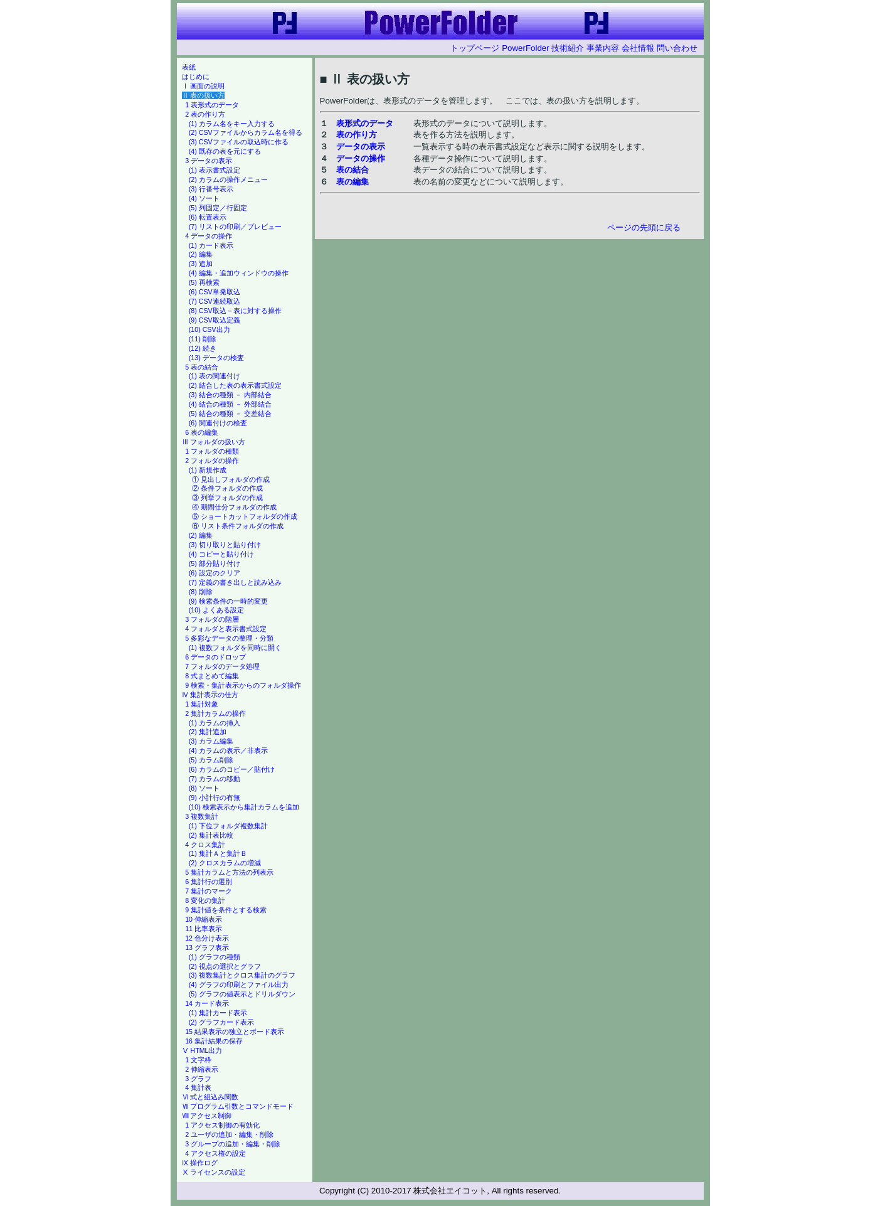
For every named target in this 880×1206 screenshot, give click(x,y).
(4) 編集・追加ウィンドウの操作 (239, 273)
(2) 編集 (201, 254)
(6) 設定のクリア (214, 573)
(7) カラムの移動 (214, 778)
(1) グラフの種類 (214, 957)
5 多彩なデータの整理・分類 (229, 638)
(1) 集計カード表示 (218, 1013)
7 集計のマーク (208, 891)
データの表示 (360, 146)
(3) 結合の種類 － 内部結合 (230, 394)
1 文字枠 (198, 1060)
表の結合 (352, 169)
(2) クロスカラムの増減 (225, 863)
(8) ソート (204, 788)
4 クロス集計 (205, 844)
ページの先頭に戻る (644, 227)
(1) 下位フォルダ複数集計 (228, 826)
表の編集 (352, 181)
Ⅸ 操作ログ (200, 1162)
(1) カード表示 (211, 245)
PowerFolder (525, 48)
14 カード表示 (207, 1003)
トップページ (474, 48)
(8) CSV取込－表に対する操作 (235, 310)
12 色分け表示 (207, 938)
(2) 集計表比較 (211, 835)
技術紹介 (567, 48)
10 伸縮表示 (203, 919)
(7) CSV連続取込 (214, 301)
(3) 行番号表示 (211, 189)
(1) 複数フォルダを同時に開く (235, 647)
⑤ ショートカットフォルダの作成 (244, 516)
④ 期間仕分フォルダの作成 (234, 507)
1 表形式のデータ (212, 105)
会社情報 (638, 48)
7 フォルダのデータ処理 (222, 666)
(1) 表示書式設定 (214, 170)
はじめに (195, 76)
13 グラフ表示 (207, 947)
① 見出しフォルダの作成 (231, 479)
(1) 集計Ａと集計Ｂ (218, 853)
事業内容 (602, 48)
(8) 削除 (201, 591)
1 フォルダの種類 (212, 451)
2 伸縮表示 (201, 1069)
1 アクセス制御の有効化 (222, 1125)
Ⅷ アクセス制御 (207, 1115)
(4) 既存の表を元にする (225, 151)
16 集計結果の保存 (214, 1041)
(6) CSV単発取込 (214, 292)
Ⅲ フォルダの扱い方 (214, 442)
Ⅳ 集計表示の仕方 (210, 694)
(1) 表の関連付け (214, 376)
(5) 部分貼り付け (214, 563)
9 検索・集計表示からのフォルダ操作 (243, 685)
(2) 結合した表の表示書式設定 (235, 385)
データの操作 (360, 158)
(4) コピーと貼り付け (221, 554)
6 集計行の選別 (208, 881)
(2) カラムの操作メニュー (228, 179)
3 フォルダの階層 (212, 619)
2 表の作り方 (205, 114)
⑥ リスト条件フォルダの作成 (238, 526)
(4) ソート (204, 198)
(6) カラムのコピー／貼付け (232, 769)
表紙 (189, 67)
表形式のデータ (364, 123)
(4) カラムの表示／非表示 (228, 750)
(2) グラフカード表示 (221, 1022)
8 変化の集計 (205, 900)
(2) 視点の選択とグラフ (225, 966)
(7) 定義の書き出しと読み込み (235, 582)
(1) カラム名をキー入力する (232, 123)
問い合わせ (677, 48)
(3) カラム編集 (211, 741)
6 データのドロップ (215, 657)
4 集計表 (198, 1087)
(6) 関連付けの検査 (218, 423)
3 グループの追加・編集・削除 (232, 1144)
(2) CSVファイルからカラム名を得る (245, 132)
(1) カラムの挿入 (214, 723)
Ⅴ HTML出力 (202, 1050)
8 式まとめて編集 (212, 676)
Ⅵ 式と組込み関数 (210, 1097)
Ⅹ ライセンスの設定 (214, 1172)
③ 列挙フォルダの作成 (227, 497)
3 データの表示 (208, 160)
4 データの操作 (208, 236)
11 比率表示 (203, 928)
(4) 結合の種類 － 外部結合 (230, 404)
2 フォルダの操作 (212, 460)
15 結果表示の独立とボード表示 (234, 1031)
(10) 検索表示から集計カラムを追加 (244, 807)
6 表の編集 (201, 432)
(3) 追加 (201, 263)
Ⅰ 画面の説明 (203, 86)
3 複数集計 (201, 816)
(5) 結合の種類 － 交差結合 (230, 413)
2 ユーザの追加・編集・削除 (229, 1134)
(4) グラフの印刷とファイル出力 (239, 984)
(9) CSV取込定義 (214, 320)
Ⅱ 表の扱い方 (203, 95)
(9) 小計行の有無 (214, 797)
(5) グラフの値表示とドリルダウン (242, 994)
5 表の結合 (201, 367)
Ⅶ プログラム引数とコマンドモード (238, 1106)
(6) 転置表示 (207, 217)
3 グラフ (198, 1078)
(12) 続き (202, 348)
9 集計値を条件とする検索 (226, 910)
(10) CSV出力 (209, 329)
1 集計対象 (201, 704)
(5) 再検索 (204, 282)
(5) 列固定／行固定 (218, 207)
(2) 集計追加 (207, 731)
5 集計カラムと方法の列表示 (229, 872)
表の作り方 (356, 134)
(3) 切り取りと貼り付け (225, 544)
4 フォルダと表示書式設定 (226, 628)
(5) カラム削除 (211, 760)
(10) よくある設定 (216, 610)
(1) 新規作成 (207, 470)
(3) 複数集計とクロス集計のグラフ (242, 975)
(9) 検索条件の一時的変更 (228, 601)
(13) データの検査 (216, 357)
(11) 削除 (202, 339)
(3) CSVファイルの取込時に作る (239, 142)
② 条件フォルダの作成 (227, 488)
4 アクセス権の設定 (215, 1153)
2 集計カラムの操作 (215, 713)
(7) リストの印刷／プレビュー (235, 226)
